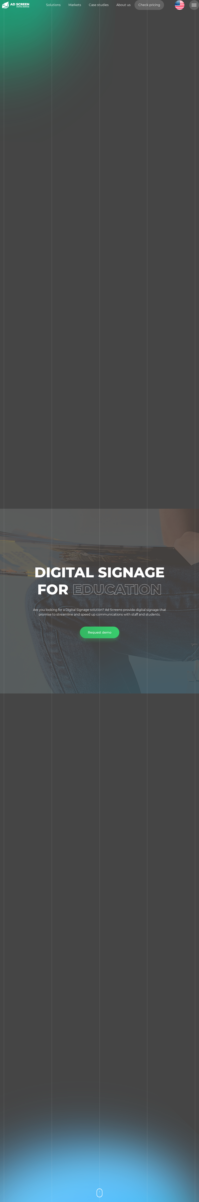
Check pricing (149, 7)
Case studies (99, 7)
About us (123, 7)
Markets (74, 7)
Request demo (99, 632)
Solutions (53, 7)
